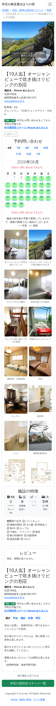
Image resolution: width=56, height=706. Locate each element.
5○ (41, 178)
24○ (28, 198)
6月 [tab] (9, 147)
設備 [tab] (30, 618)
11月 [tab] (18, 154)
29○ (14, 204)
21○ (7, 198)
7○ (8, 185)
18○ (34, 191)
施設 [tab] (23, 618)
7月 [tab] (18, 147)
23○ (21, 198)
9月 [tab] (36, 147)
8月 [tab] (27, 147)
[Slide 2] (28, 62)
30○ (21, 204)
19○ (41, 191)
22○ (14, 198)
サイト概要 (39, 699)
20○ (48, 191)
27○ (48, 198)
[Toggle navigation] (50, 4)
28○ (7, 204)
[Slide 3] (33, 62)
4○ (35, 178)
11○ (34, 185)
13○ (48, 185)
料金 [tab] (15, 618)
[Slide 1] (22, 62)
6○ (48, 178)
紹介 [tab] (8, 618)
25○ (34, 198)
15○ (14, 191)
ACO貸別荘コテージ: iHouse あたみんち (26, 127)
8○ (14, 185)
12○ (41, 185)
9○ (21, 185)
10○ (28, 185)
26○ (41, 198)
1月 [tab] (38, 154)
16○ (21, 191)
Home (14, 699)
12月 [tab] (28, 154)
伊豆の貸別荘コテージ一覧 (28, 683)
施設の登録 (25, 699)
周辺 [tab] (38, 618)
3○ (28, 178)
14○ (7, 191)
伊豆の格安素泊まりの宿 (18, 4)
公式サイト (11, 134)
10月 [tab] (45, 147)
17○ (28, 191)
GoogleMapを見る (14, 101)
